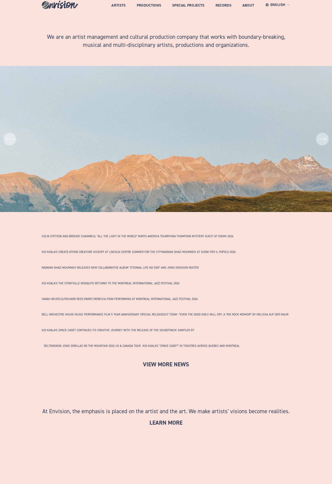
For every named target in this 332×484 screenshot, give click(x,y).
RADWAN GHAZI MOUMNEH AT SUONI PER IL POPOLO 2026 (199, 252)
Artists (118, 10)
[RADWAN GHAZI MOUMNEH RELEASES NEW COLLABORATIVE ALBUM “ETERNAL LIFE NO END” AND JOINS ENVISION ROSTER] (120, 261)
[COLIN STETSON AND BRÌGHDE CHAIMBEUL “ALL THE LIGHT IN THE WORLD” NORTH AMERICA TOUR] (104, 229)
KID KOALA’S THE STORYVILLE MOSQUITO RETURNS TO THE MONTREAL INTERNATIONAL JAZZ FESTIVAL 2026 (111, 283)
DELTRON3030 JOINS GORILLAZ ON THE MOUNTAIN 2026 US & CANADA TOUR (92, 345)
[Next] (322, 139)
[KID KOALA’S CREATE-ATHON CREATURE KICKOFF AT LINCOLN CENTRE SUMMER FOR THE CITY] (102, 245)
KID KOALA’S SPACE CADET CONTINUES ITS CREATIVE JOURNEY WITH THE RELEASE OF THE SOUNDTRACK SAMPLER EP (118, 330)
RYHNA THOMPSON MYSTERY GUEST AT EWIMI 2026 (200, 236)
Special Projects (188, 10)
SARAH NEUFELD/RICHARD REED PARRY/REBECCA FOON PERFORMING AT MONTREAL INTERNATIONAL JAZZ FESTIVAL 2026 (120, 299)
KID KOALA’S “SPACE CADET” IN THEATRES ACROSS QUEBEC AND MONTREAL (191, 345)
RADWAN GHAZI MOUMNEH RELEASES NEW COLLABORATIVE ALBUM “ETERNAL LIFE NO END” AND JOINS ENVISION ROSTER (120, 267)
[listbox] (278, 10)
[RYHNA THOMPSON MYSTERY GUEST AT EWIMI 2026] (200, 229)
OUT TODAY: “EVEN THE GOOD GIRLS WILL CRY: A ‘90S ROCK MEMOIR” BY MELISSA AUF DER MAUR (225, 314)
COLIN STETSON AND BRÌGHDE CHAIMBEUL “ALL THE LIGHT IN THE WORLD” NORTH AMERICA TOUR (104, 236)
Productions (149, 10)
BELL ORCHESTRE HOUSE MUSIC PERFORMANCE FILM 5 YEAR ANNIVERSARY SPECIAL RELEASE (102, 314)
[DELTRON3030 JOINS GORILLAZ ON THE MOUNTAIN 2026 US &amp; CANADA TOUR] (92, 339)
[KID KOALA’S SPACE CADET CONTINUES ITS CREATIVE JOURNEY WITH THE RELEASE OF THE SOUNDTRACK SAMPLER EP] (118, 323)
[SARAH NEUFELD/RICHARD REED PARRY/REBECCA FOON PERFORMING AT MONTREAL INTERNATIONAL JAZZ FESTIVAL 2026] (120, 292)
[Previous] (9, 139)
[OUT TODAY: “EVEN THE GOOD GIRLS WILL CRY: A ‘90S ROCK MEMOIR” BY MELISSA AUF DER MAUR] (225, 308)
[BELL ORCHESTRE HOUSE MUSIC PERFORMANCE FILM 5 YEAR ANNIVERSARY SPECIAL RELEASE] (102, 308)
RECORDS (223, 10)
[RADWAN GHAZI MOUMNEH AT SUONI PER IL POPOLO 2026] (199, 245)
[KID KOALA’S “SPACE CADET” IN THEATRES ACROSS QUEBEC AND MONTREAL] (191, 339)
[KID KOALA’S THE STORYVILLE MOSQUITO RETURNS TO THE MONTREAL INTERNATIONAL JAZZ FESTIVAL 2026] (111, 276)
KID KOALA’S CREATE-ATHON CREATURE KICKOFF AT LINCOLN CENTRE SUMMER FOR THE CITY (102, 252)
